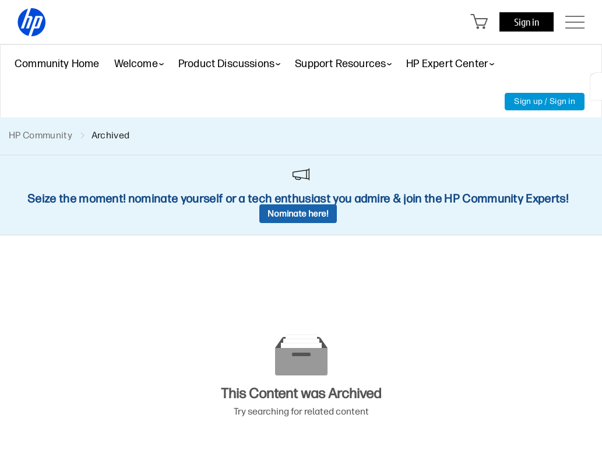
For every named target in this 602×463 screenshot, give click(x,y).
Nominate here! (298, 213)
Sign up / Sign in (544, 101)
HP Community (40, 135)
